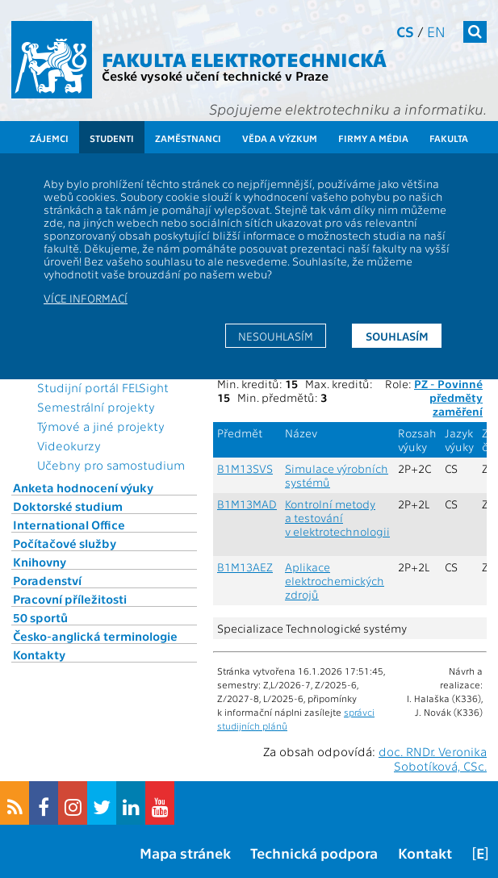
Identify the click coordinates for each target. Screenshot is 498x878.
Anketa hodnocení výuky (83, 487)
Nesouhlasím (275, 335)
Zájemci (49, 138)
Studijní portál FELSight (103, 387)
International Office (69, 524)
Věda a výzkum (279, 138)
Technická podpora (314, 852)
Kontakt (425, 852)
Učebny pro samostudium (111, 465)
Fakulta (448, 138)
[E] (480, 852)
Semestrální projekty (96, 406)
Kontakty (39, 654)
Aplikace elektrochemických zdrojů (334, 580)
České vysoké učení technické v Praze (215, 75)
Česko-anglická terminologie (95, 636)
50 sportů (40, 617)
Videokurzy (69, 445)
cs (405, 31)
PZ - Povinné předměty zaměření (448, 397)
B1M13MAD (247, 504)
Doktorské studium (68, 506)
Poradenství (47, 580)
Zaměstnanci (188, 138)
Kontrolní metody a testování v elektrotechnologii (337, 517)
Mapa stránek (185, 852)
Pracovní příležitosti (70, 599)
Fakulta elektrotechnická (244, 58)
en (436, 31)
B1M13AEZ (245, 567)
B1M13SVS (245, 468)
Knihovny (39, 561)
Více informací (86, 297)
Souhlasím (397, 335)
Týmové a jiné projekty (101, 426)
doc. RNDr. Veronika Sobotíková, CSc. (433, 758)
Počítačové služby (64, 543)
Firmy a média (373, 138)
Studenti (112, 138)
